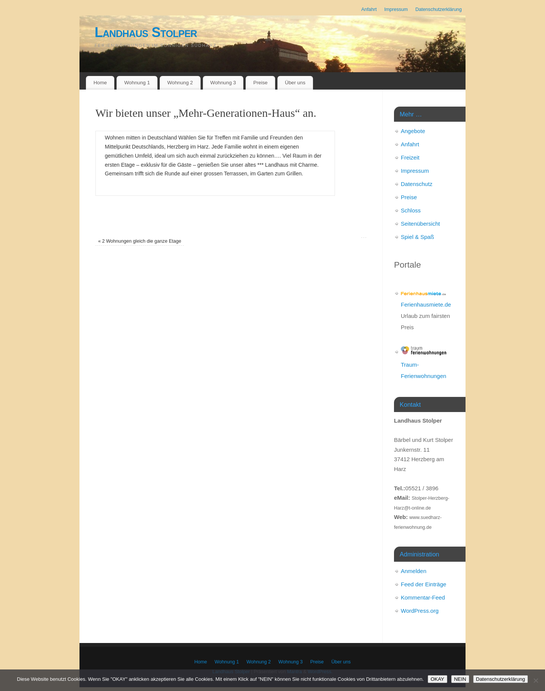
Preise (260, 82)
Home (100, 82)
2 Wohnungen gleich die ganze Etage (139, 241)
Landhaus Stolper (146, 32)
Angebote (413, 131)
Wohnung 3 (223, 82)
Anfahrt (369, 9)
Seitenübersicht (420, 223)
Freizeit (410, 157)
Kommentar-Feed (423, 597)
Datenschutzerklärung (438, 9)
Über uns (295, 82)
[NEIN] (535, 680)
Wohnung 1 (137, 82)
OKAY (437, 679)
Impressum (396, 9)
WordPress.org (420, 610)
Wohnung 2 (180, 82)
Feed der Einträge (423, 584)
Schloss (411, 210)
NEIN (460, 679)
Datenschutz (416, 184)
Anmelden (414, 571)
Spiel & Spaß (417, 237)
